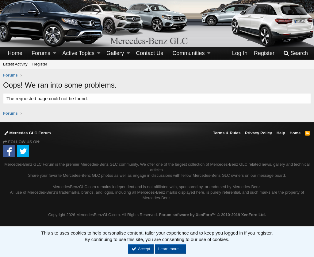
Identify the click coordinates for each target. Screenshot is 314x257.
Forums (41, 53)
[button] (55, 53)
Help (281, 133)
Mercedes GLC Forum (27, 133)
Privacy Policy (258, 133)
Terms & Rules (226, 133)
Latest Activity (15, 64)
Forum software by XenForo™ (212, 214)
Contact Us (149, 53)
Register (39, 64)
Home (15, 53)
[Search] (295, 53)
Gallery (115, 53)
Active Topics (78, 53)
